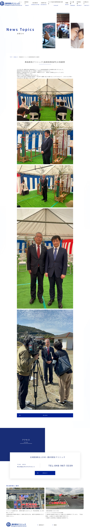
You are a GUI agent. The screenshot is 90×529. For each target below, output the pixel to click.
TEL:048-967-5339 (61, 471)
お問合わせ (45, 478)
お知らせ (16, 57)
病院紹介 (47, 525)
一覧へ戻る (45, 415)
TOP (11, 57)
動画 (60, 525)
